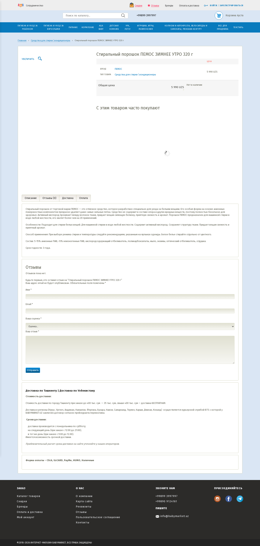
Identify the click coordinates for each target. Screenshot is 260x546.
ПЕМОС (118, 69)
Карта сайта (84, 501)
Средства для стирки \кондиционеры (135, 74)
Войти (210, 5)
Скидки (138, 5)
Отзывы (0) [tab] (49, 198)
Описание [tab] (31, 198)
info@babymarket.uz (172, 516)
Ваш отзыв (32, 331)
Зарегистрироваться (231, 6)
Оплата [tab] (83, 198)
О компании (84, 496)
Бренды (169, 5)
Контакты (82, 522)
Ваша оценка (34, 318)
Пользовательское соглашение (98, 517)
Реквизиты (83, 506)
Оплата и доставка (189, 5)
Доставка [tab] (67, 198)
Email (29, 304)
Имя (29, 289)
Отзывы (155, 5)
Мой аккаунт (26, 517)
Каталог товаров (28, 496)
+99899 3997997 (146, 15)
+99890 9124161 (166, 501)
